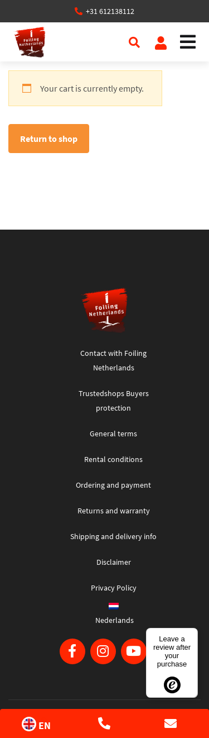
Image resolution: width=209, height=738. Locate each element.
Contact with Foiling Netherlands (113, 360)
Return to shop (48, 138)
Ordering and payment (113, 485)
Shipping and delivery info (113, 536)
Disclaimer (113, 562)
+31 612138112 (110, 11)
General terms (113, 433)
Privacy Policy (114, 588)
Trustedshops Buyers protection (114, 400)
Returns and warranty (113, 511)
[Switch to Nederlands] (114, 616)
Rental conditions (113, 459)
